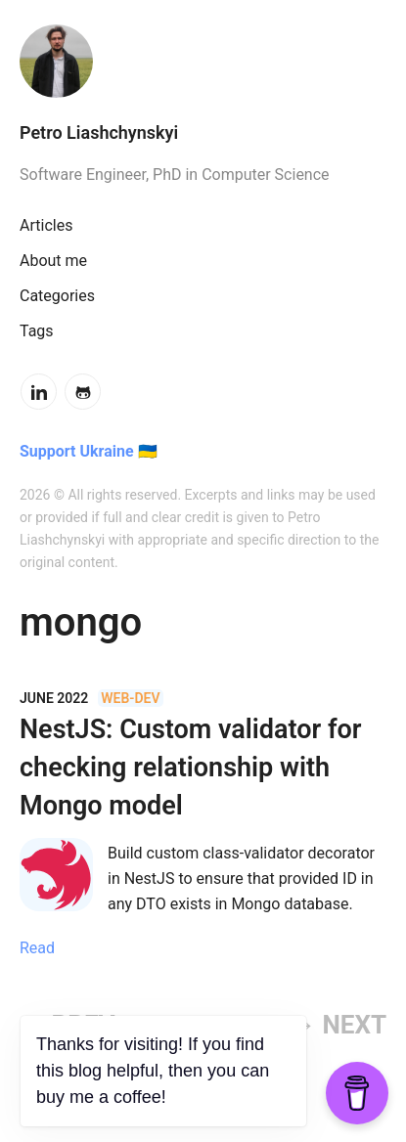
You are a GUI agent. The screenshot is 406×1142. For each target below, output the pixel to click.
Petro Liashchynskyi (99, 132)
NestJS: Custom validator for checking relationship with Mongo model (191, 767)
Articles (46, 225)
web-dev (130, 698)
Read (37, 948)
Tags (37, 331)
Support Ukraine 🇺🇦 (89, 451)
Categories (57, 295)
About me (53, 260)
